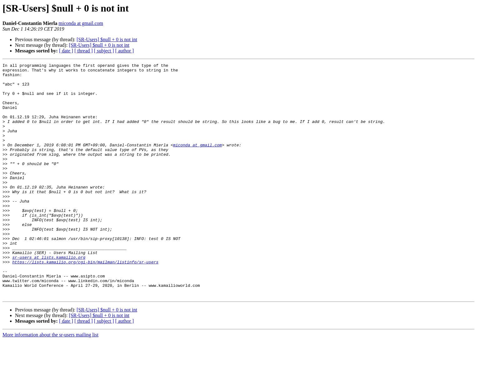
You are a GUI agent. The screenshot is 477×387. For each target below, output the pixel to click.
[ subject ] (104, 50)
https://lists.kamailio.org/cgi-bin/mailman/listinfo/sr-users (85, 302)
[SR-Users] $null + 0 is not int (107, 39)
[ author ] (124, 50)
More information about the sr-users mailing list (50, 381)
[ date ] (66, 50)
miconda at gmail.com (81, 23)
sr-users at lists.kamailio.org (48, 296)
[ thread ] (83, 50)
